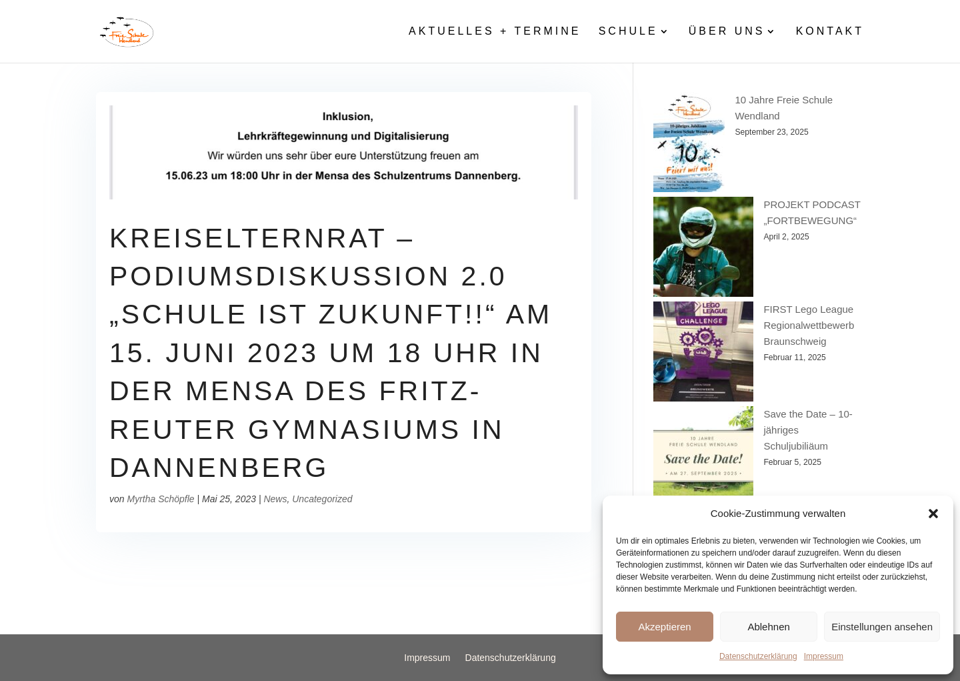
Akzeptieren (664, 626)
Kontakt (830, 32)
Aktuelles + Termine (495, 32)
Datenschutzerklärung (758, 656)
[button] (933, 513)
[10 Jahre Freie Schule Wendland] (689, 144)
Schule (628, 32)
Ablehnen (768, 626)
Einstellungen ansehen (882, 626)
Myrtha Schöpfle (160, 499)
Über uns (727, 32)
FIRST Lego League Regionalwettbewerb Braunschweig (808, 325)
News (275, 499)
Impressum (823, 656)
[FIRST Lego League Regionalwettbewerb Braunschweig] (703, 353)
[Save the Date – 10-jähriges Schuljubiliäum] (703, 458)
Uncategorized (322, 499)
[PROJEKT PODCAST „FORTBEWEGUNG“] (703, 249)
